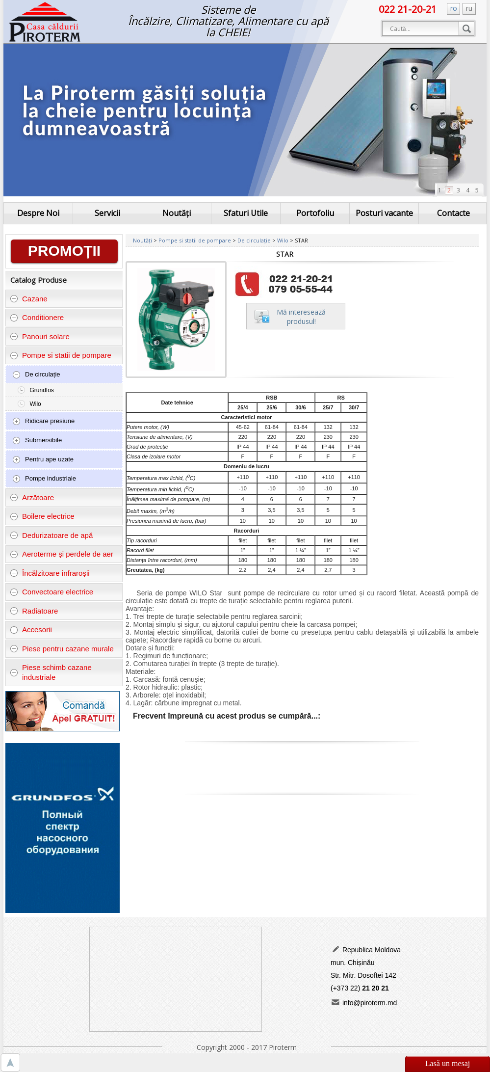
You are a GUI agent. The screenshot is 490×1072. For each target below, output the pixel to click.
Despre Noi (38, 213)
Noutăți (176, 213)
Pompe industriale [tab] (44, 478)
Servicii (107, 213)
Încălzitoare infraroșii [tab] (50, 573)
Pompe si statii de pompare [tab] (60, 355)
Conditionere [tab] (37, 317)
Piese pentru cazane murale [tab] (62, 648)
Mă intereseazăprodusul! (301, 316)
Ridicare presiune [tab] (43, 421)
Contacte (453, 213)
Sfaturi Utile (246, 213)
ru (469, 8)
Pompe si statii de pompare (195, 240)
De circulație (254, 240)
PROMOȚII (64, 250)
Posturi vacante (384, 213)
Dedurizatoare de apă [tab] (51, 535)
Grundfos (41, 390)
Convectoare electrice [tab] (52, 592)
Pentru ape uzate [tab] (43, 459)
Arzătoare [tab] (32, 497)
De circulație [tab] (36, 374)
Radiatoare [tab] (34, 611)
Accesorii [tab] (31, 629)
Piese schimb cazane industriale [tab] (51, 672)
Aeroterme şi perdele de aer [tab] (61, 554)
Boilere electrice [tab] (42, 516)
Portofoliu (315, 213)
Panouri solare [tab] (40, 336)
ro (453, 8)
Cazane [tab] (29, 299)
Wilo (35, 404)
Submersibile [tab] (37, 440)
